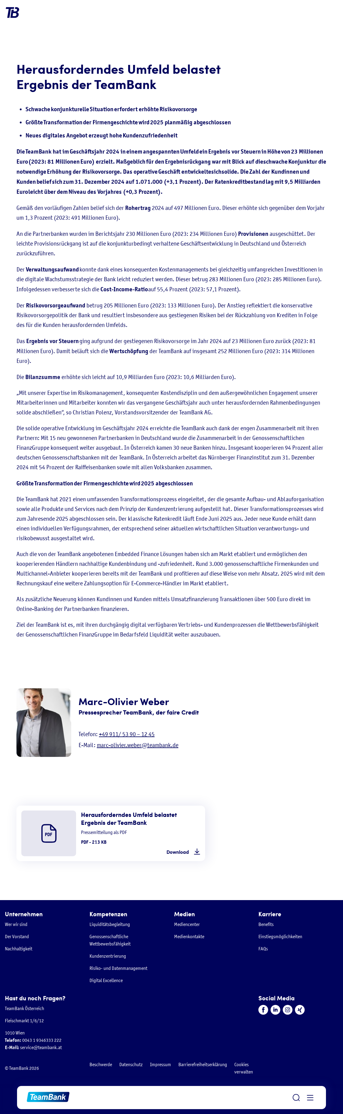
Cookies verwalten (243, 1068)
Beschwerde (100, 1064)
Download (177, 851)
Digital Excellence (106, 980)
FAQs (263, 949)
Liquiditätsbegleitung (109, 924)
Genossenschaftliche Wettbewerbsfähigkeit (110, 940)
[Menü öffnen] (310, 1097)
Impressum (160, 1064)
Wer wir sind (16, 924)
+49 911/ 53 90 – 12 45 (127, 734)
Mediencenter (187, 924)
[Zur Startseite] (48, 1097)
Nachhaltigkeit (18, 949)
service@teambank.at (33, 1047)
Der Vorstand (17, 936)
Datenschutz (131, 1064)
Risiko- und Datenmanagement (118, 968)
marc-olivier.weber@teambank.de (137, 745)
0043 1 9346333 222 (33, 1040)
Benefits (266, 924)
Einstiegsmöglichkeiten (280, 936)
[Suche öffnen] (296, 1097)
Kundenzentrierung (107, 956)
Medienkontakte (189, 936)
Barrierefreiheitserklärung (202, 1064)
